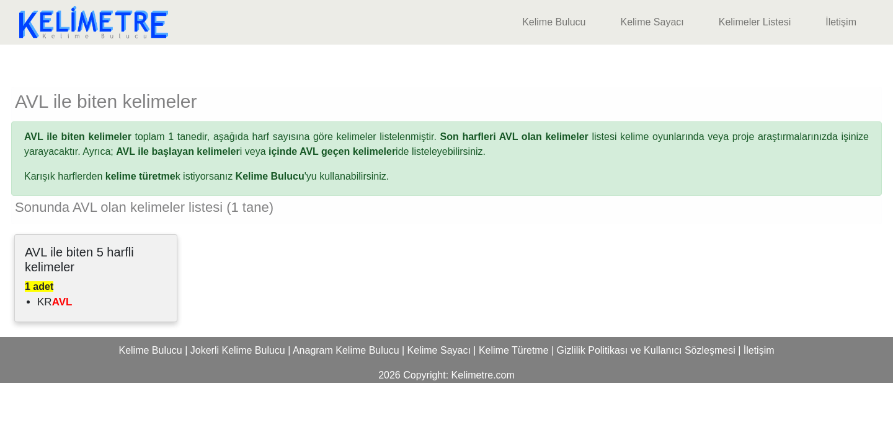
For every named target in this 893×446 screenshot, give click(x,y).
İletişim (840, 22)
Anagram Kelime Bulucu (346, 350)
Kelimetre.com (483, 375)
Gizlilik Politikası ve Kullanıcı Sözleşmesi (646, 350)
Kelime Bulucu (553, 22)
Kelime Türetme (514, 350)
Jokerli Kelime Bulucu (237, 350)
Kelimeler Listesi (755, 22)
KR (54, 302)
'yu (276, 176)
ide (339, 151)
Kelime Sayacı (651, 22)
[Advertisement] (446, 63)
